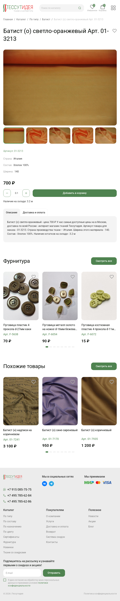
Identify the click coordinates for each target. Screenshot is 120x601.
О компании (53, 516)
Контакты (52, 542)
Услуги (50, 521)
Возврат (51, 531)
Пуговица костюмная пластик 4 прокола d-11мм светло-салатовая (98, 327)
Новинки (8, 547)
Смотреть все (104, 260)
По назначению (12, 526)
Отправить (54, 572)
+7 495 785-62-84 (19, 495)
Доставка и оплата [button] (34, 212)
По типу (7, 516)
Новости (93, 516)
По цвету (8, 531)
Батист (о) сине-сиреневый (60, 430)
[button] (80, 8)
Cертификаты (11, 536)
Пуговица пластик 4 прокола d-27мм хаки (17, 327)
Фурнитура (9, 542)
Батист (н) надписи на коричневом (17, 432)
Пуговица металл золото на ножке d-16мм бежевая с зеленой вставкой (59, 327)
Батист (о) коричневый (96, 430)
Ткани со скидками (14, 552)
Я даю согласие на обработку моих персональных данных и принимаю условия (33, 583)
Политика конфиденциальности (100, 593)
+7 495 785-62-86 (19, 501)
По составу (9, 521)
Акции (92, 521)
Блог (91, 526)
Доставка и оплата (57, 526)
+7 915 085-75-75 (19, 489)
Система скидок (55, 536)
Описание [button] (11, 212)
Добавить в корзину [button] (75, 193)
